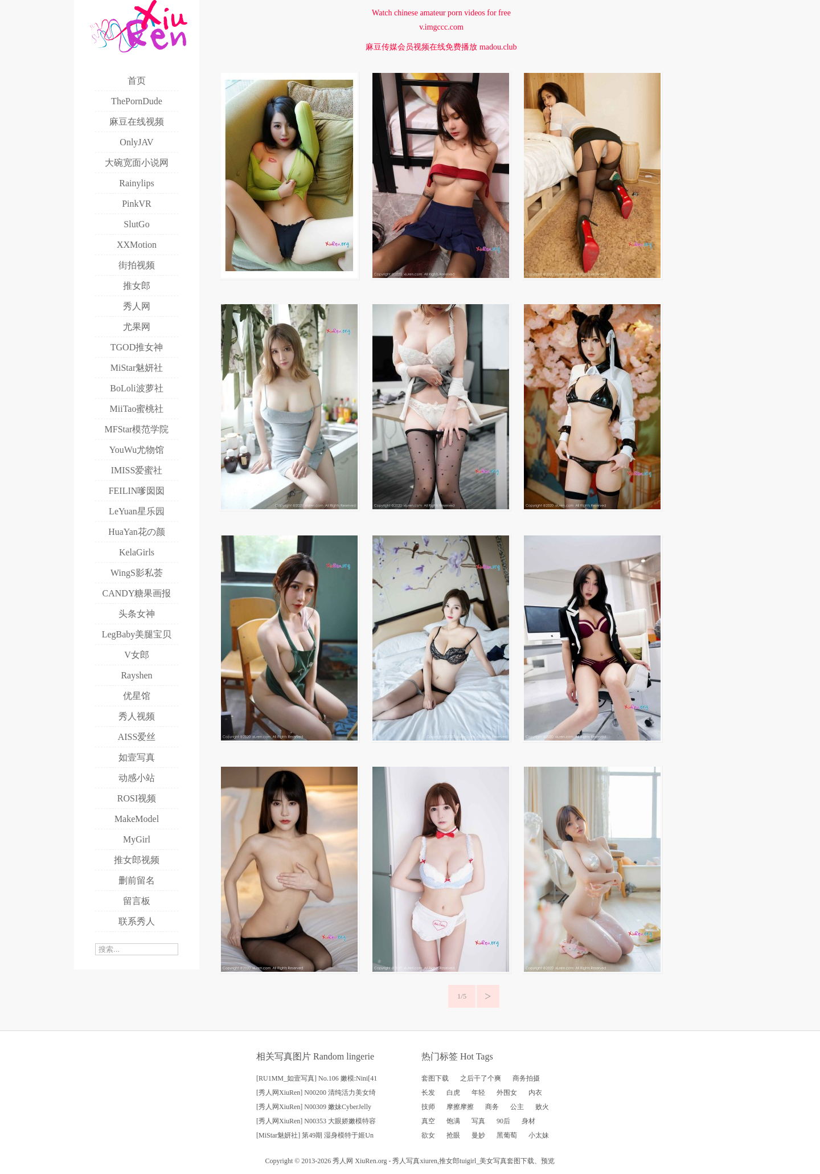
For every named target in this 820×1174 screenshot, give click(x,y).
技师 (428, 1107)
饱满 (453, 1121)
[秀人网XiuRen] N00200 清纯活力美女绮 (316, 1093)
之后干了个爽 (480, 1078)
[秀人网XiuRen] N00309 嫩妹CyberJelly (313, 1107)
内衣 (535, 1093)
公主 (517, 1107)
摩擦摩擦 (460, 1107)
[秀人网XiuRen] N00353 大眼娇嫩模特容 (316, 1121)
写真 (478, 1121)
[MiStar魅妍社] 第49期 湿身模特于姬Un (315, 1135)
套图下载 (435, 1078)
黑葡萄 (507, 1135)
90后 (503, 1121)
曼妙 (478, 1135)
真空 (428, 1121)
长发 (428, 1093)
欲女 (428, 1135)
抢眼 (453, 1135)
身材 (528, 1121)
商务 (492, 1107)
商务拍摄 (526, 1078)
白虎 (453, 1093)
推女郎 (449, 1161)
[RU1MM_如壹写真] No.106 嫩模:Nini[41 (316, 1078)
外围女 (507, 1093)
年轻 (478, 1093)
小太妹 (538, 1135)
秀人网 (343, 1161)
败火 (542, 1107)
